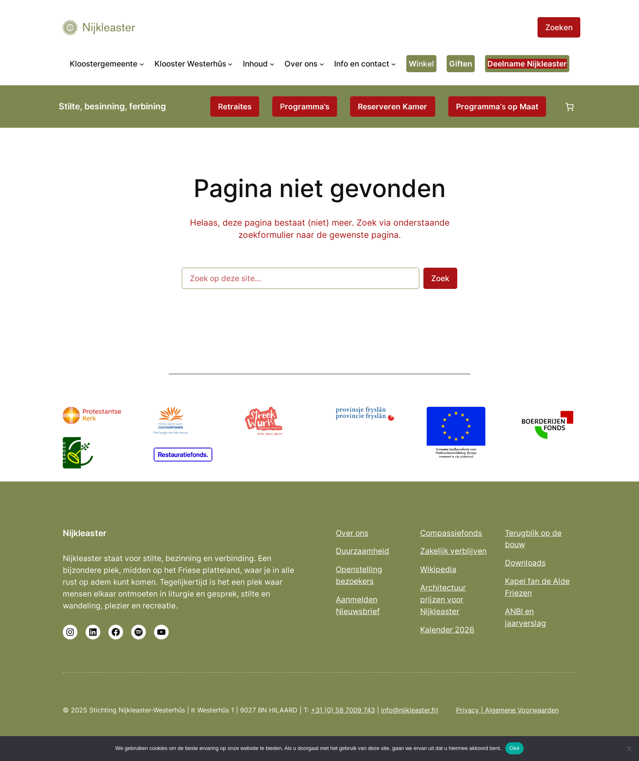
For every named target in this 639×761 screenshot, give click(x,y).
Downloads (525, 563)
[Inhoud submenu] (272, 63)
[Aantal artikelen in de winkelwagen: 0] (569, 106)
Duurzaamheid (362, 551)
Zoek (440, 278)
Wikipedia (438, 569)
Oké (514, 748)
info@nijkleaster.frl (409, 710)
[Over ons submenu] (322, 63)
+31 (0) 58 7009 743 (343, 710)
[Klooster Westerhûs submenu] (230, 63)
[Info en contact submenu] (393, 63)
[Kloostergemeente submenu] (141, 63)
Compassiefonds (451, 533)
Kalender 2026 (447, 630)
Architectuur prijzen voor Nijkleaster (443, 599)
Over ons (352, 533)
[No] (629, 748)
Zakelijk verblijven (453, 551)
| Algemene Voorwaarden (519, 710)
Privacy (467, 710)
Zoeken (559, 27)
